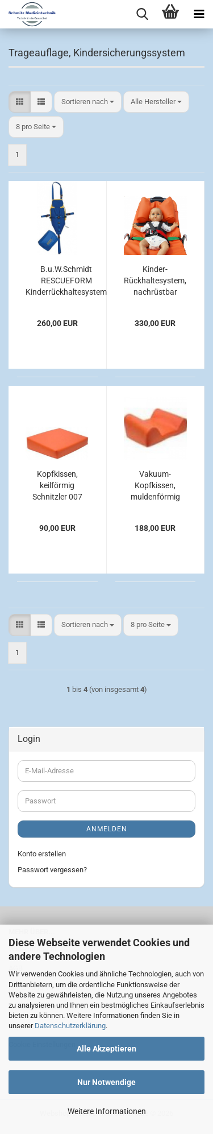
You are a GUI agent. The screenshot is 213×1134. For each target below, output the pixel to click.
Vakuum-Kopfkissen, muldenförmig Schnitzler (155, 485)
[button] (20, 102)
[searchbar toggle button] (142, 14)
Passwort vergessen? (52, 869)
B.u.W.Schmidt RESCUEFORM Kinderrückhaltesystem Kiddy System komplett (66, 281)
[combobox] (88, 102)
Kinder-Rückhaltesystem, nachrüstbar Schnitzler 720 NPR (155, 281)
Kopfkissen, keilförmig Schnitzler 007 (57, 485)
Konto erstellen (42, 854)
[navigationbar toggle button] (199, 14)
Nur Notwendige (106, 1082)
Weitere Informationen (107, 1111)
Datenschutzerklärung (70, 1025)
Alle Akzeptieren (106, 1048)
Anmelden (106, 829)
